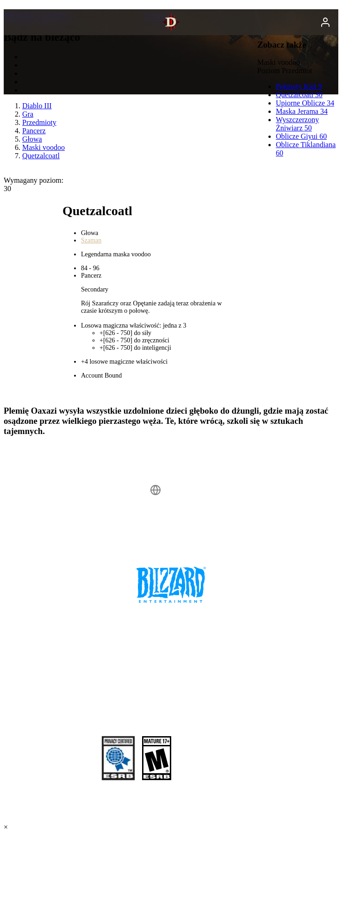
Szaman (91, 240)
